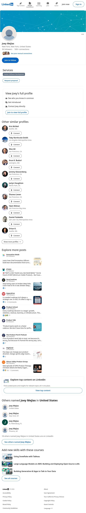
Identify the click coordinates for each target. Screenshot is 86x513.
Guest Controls (49, 504)
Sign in (79, 4)
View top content (43, 390)
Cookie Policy (7, 501)
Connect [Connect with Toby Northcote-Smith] (15, 145)
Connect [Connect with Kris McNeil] (15, 133)
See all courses (10, 478)
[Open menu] (82, 34)
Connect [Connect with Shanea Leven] (15, 201)
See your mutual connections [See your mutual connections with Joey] (21, 53)
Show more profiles (12, 242)
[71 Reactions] (6, 315)
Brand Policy (7, 504)
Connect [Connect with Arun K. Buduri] (15, 167)
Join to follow (10, 60)
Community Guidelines (10, 508)
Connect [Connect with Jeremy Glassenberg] (15, 179)
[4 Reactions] (4, 302)
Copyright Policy (49, 501)
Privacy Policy (7, 497)
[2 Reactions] (4, 356)
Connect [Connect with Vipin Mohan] (15, 213)
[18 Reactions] (6, 370)
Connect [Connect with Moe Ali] (15, 156)
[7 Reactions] (4, 343)
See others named (17, 442)
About (46, 489)
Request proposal (11, 80)
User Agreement (49, 493)
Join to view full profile (17, 112)
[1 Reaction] (4, 288)
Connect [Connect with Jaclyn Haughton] (15, 190)
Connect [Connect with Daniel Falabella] (15, 224)
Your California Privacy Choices (54, 497)
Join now (65, 4)
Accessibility (7, 493)
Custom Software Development (14, 74)
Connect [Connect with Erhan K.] (15, 236)
